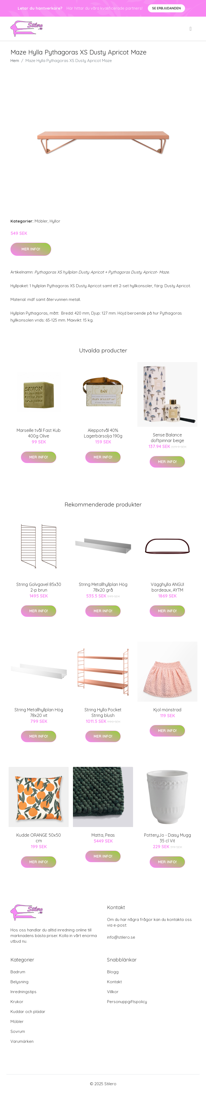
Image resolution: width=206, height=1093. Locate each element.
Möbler (41, 221)
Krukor (16, 1001)
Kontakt (114, 981)
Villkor (113, 991)
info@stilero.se (121, 937)
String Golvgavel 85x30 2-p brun (38, 587)
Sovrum (17, 1031)
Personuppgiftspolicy (127, 1001)
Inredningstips (23, 991)
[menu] (191, 28)
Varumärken (22, 1041)
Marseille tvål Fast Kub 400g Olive (39, 433)
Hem (14, 60)
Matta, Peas (103, 835)
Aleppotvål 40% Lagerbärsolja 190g (103, 433)
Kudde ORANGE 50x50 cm (38, 837)
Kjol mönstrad (167, 709)
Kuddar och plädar (27, 1011)
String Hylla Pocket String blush (103, 712)
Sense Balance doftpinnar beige (167, 437)
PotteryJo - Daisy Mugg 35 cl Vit (167, 837)
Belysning (19, 981)
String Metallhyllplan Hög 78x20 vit (38, 712)
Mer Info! (30, 249)
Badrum (17, 971)
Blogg (113, 971)
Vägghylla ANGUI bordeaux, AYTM (167, 587)
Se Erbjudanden (166, 8)
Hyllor (55, 221)
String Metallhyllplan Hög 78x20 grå (103, 587)
